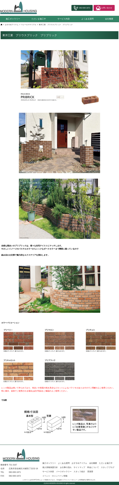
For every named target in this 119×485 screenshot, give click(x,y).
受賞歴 (90, 472)
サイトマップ (79, 467)
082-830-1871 (15, 472)
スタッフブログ (107, 467)
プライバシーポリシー (70, 480)
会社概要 (109, 19)
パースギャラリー (64, 472)
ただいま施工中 (39, 19)
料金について (93, 467)
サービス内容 (63, 19)
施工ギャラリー (13, 19)
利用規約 (82, 480)
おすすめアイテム (11, 25)
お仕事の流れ (66, 467)
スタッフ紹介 (79, 472)
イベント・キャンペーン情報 (54, 476)
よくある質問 (87, 19)
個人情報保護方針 (50, 467)
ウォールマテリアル (28, 25)
